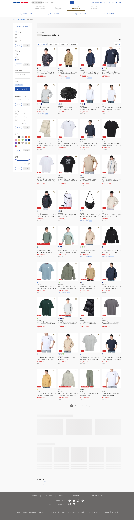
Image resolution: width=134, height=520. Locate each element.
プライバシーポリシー (53, 512)
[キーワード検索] (72, 2)
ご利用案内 (34, 495)
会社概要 (107, 512)
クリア (18, 45)
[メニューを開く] (120, 2)
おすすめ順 (41, 44)
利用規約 (18, 512)
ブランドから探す (22, 19)
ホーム (14, 19)
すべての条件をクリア (22, 26)
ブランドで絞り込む (23, 89)
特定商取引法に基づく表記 (29, 512)
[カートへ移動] (117, 2)
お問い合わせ (62, 495)
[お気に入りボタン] (54, 49)
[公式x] (69, 501)
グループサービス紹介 (97, 495)
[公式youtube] (83, 501)
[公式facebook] (74, 501)
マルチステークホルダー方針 (95, 512)
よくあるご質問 (48, 495)
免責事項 (41, 512)
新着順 (56, 44)
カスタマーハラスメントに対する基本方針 (73, 512)
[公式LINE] (74, 504)
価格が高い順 (74, 44)
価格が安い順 (64, 44)
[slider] (16, 160)
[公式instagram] (78, 501)
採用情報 (115, 512)
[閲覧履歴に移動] (109, 2)
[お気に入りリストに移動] (113, 2)
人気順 (50, 44)
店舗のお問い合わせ (79, 496)
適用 (26, 45)
